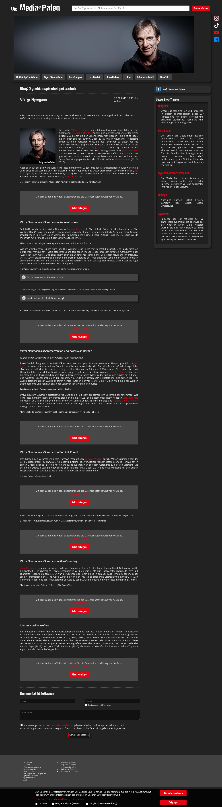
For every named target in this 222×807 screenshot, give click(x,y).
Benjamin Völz (130, 397)
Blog (128, 77)
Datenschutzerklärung (61, 725)
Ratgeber (163, 106)
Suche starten (201, 8)
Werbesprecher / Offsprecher (34, 773)
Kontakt (164, 77)
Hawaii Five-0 (122, 159)
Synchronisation (53, 77)
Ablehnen (173, 802)
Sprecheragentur (30, 769)
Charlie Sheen (118, 372)
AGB (25, 780)
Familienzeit (164, 131)
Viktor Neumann (80, 129)
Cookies (39, 799)
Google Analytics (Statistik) (68, 803)
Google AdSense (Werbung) (103, 803)
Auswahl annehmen (173, 793)
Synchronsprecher (30, 775)
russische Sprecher (68, 763)
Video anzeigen (79, 208)
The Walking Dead (93, 147)
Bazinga (162, 195)
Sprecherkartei (29, 778)
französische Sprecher (69, 771)
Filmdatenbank (145, 77)
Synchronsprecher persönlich (173, 173)
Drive (68, 173)
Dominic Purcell (93, 458)
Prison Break (130, 150)
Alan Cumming (28, 568)
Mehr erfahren (79, 199)
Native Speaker (29, 771)
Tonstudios (113, 77)
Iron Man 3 (70, 176)
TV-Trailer (94, 77)
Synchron (163, 214)
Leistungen (75, 77)
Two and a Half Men (82, 132)
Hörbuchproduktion (27, 77)
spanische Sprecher (68, 767)
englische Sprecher (68, 765)
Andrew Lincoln (75, 229)
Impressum (27, 763)
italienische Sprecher (69, 769)
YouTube (42, 803)
